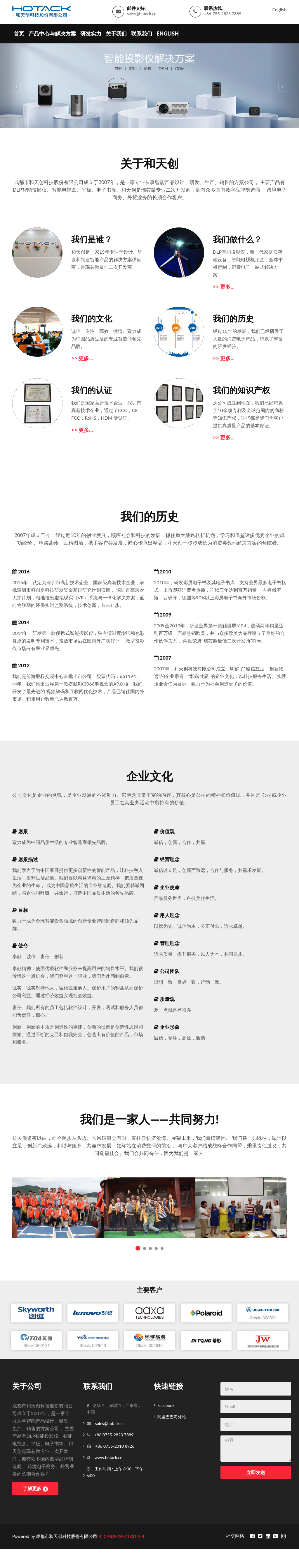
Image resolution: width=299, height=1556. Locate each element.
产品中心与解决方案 (52, 39)
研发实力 (90, 39)
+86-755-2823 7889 (222, 16)
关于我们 (116, 39)
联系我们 (141, 39)
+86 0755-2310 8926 (114, 1443)
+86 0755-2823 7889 (113, 1431)
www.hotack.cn (108, 1454)
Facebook (166, 1402)
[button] (15, 91)
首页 (19, 39)
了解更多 (31, 1485)
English (279, 12)
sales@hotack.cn (142, 16)
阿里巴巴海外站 (171, 1413)
